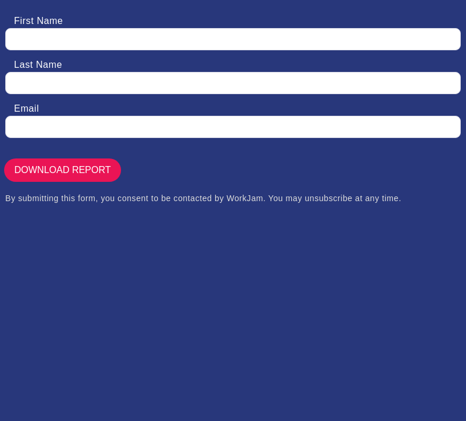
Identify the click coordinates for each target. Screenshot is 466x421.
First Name (38, 21)
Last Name (38, 65)
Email (26, 108)
